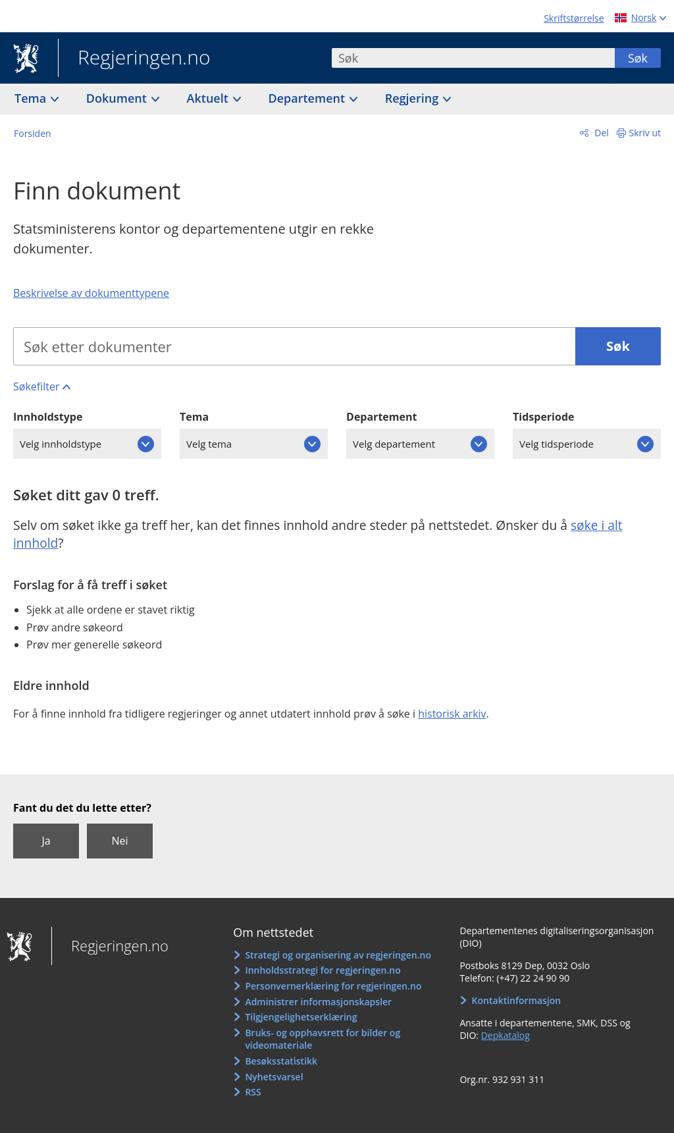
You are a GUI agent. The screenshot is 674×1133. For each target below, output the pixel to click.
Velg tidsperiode (556, 443)
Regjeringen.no (134, 58)
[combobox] (473, 58)
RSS (253, 1092)
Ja (45, 840)
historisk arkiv (452, 713)
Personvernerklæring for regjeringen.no (333, 986)
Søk (638, 58)
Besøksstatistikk (281, 1061)
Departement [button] (308, 98)
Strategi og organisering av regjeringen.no (338, 955)
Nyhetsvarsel (274, 1076)
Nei (119, 840)
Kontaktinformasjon (516, 1000)
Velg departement (394, 443)
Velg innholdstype (60, 443)
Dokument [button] (118, 98)
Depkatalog (505, 1035)
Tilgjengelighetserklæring (301, 1017)
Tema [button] (31, 98)
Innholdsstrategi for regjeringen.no (322, 970)
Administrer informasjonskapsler (318, 1001)
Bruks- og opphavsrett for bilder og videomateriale (322, 1039)
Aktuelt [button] (209, 98)
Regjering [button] (413, 98)
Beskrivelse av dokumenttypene (91, 293)
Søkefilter (36, 386)
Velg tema (209, 443)
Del (600, 132)
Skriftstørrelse (574, 18)
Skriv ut (645, 132)
